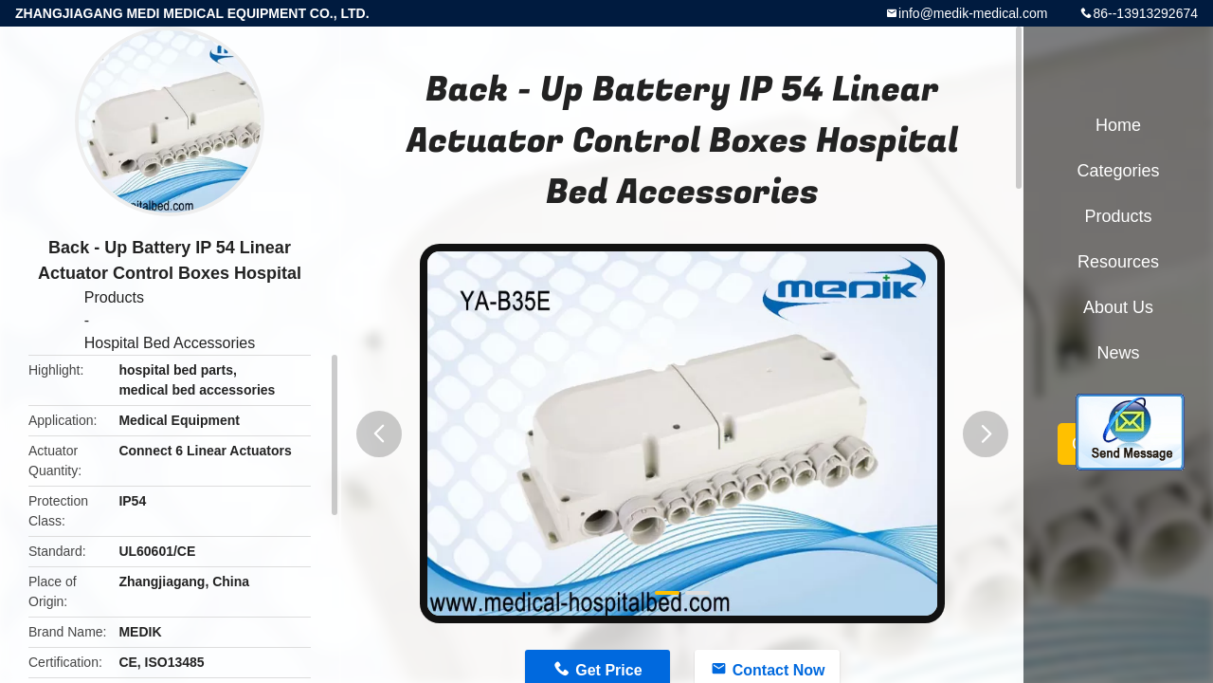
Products (114, 297)
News (1117, 352)
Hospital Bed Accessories (170, 343)
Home (1118, 125)
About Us (1118, 307)
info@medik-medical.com (972, 13)
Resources (1118, 261)
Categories (1118, 170)
